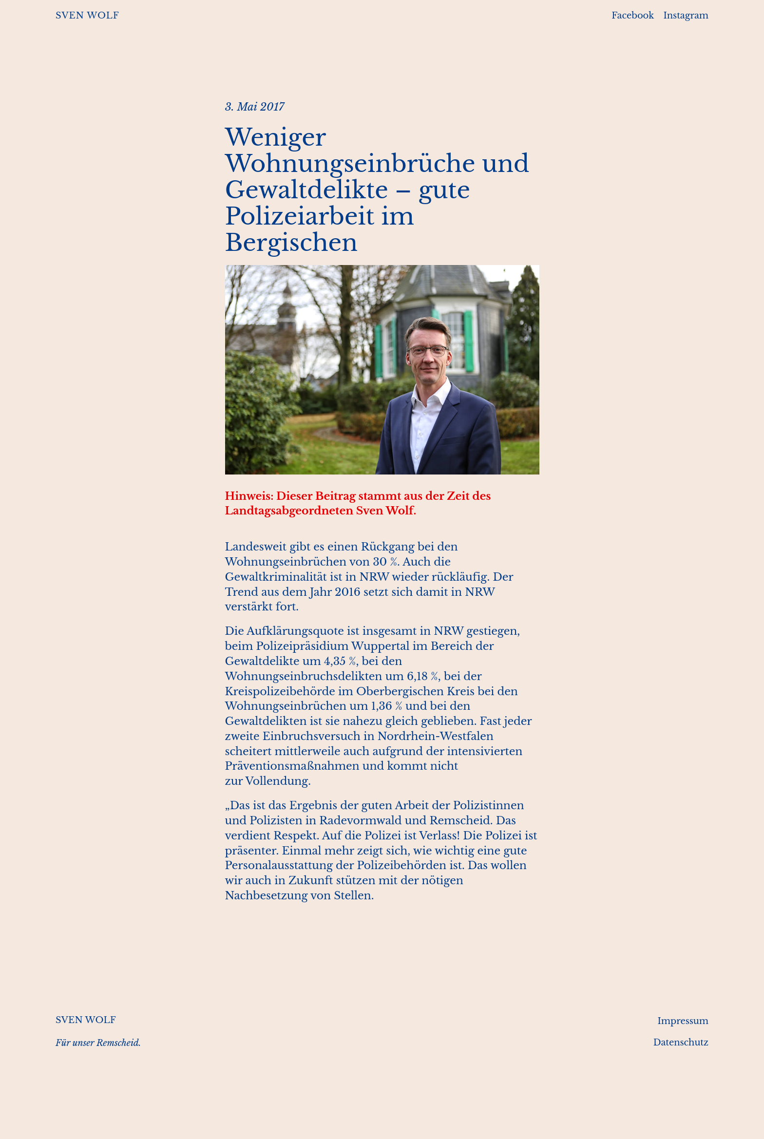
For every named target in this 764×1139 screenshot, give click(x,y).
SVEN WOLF (87, 15)
